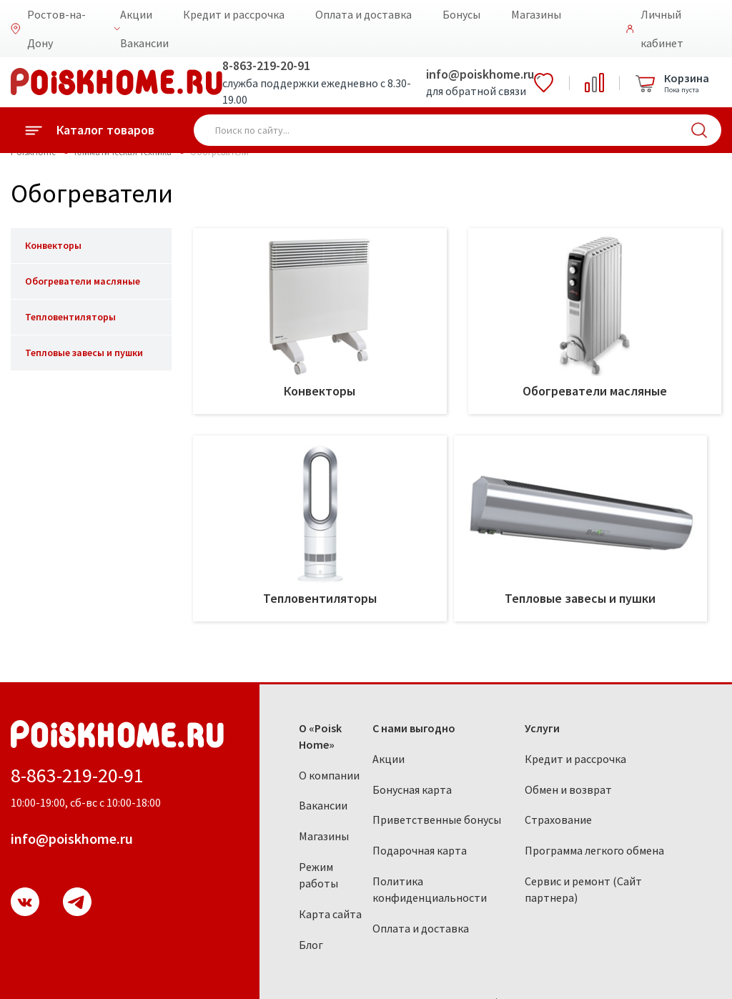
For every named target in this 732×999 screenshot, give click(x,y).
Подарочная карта (419, 850)
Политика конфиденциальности (429, 889)
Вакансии (144, 43)
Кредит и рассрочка (234, 14)
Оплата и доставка (363, 14)
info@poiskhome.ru (480, 74)
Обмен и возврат (568, 789)
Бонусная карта (412, 789)
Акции (136, 14)
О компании (329, 775)
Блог (311, 945)
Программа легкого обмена (594, 850)
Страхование (558, 819)
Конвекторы (53, 245)
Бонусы (461, 14)
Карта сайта (330, 914)
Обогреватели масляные (82, 281)
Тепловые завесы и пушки (84, 352)
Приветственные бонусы (436, 819)
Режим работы (318, 875)
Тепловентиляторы (70, 316)
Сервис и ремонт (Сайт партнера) (583, 889)
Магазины (536, 14)
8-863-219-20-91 (266, 65)
